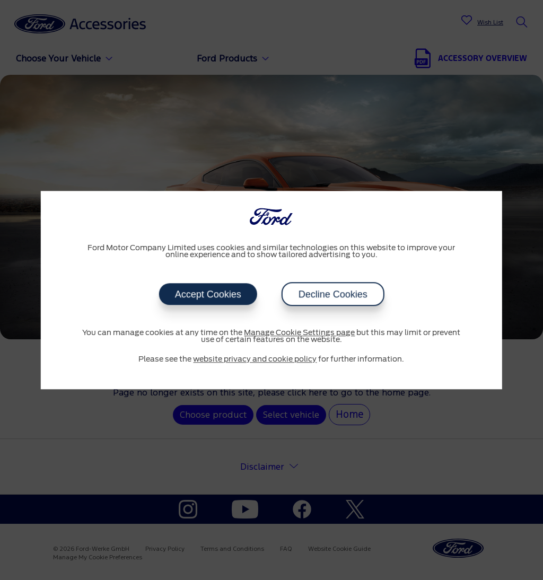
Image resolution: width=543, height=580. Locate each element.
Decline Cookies (332, 294)
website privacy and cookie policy (255, 359)
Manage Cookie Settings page (299, 333)
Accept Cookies (207, 294)
